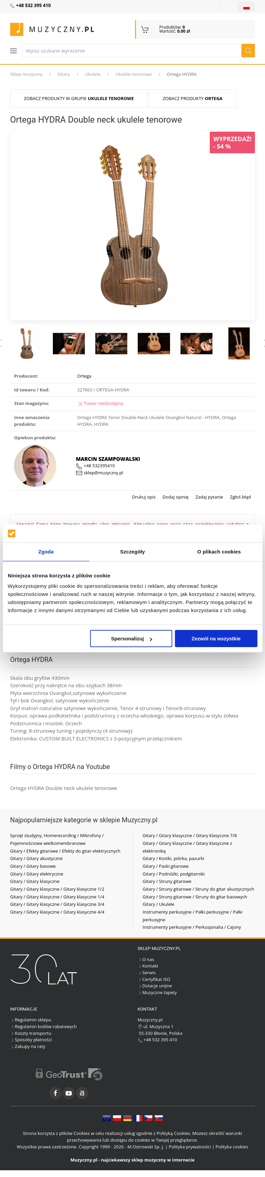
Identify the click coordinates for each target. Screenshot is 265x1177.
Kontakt (148, 966)
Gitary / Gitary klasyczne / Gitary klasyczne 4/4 (57, 912)
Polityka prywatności (190, 1147)
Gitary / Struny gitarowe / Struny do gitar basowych (195, 897)
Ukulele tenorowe (133, 74)
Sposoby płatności (31, 1040)
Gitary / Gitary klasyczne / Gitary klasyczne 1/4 (57, 897)
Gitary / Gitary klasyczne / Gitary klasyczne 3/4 (57, 904)
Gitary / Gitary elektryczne (36, 874)
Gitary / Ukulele (158, 904)
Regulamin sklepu (30, 1020)
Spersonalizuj (131, 638)
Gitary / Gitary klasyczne (35, 881)
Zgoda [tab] (46, 551)
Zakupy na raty (27, 1046)
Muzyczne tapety (157, 992)
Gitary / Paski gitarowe (166, 866)
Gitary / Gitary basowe (33, 866)
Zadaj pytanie (208, 497)
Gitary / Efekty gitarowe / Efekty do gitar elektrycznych (65, 851)
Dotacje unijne (155, 986)
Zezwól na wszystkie (216, 638)
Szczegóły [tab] (132, 551)
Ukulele (92, 74)
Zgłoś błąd (240, 497)
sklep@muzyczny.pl (99, 473)
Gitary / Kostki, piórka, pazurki (173, 858)
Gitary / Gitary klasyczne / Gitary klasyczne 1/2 (57, 889)
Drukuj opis (144, 497)
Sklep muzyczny (26, 74)
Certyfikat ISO (154, 979)
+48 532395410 (95, 466)
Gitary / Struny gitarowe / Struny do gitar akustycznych (198, 889)
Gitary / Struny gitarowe (167, 881)
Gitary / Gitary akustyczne (36, 858)
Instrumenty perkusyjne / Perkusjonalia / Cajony (192, 927)
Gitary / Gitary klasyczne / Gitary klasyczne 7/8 (190, 835)
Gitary (64, 74)
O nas (146, 959)
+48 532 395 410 (157, 1040)
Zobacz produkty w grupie (79, 98)
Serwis (147, 972)
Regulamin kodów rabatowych (43, 1026)
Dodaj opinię (175, 497)
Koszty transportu (31, 1033)
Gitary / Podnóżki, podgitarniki (174, 874)
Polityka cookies (232, 1147)
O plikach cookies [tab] (219, 551)
